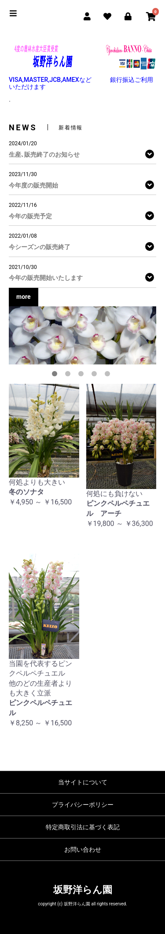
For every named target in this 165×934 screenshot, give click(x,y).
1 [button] (56, 375)
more (23, 296)
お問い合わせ (82, 849)
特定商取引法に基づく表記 (83, 827)
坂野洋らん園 (82, 889)
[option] (82, 335)
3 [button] (82, 375)
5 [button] (109, 375)
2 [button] (69, 375)
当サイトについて (82, 782)
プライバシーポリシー (83, 804)
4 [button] (96, 375)
